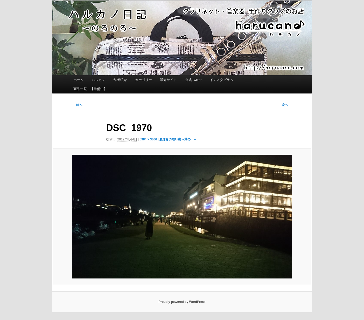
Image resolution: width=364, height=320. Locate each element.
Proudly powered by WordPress (181, 302)
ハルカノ (98, 80)
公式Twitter (193, 80)
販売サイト (168, 80)
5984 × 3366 (148, 139)
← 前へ (77, 105)
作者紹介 (120, 80)
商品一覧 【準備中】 (90, 89)
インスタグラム (221, 80)
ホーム (78, 80)
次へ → (287, 105)
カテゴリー (143, 80)
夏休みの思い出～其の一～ (178, 139)
